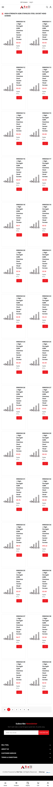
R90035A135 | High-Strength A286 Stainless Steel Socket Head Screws (20, 583)
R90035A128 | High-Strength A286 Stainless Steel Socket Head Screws (20, 445)
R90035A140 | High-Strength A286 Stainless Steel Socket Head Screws (46, 675)
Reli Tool (19, 777)
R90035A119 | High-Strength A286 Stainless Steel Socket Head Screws (46, 215)
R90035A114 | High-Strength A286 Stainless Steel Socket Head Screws (20, 123)
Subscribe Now (43, 737)
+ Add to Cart (19, 52)
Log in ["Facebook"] (31, 2)
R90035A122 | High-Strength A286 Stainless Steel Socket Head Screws (20, 307)
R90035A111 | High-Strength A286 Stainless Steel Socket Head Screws (46, 31)
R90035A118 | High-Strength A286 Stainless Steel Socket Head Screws (20, 215)
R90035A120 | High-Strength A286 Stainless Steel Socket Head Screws (20, 261)
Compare (24, 2)
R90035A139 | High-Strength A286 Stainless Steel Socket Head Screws (20, 675)
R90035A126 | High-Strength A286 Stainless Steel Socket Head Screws (20, 399)
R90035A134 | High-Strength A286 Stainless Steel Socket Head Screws (46, 537)
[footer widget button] (26, 750)
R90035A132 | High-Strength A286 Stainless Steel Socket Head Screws (46, 491)
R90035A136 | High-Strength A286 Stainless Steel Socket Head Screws (46, 583)
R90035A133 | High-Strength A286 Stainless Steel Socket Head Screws (20, 537)
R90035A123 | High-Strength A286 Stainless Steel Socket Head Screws (46, 307)
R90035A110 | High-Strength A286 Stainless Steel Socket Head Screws (20, 31)
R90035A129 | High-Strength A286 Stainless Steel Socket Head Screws (46, 445)
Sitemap (42, 777)
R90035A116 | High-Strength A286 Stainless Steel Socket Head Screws (20, 169)
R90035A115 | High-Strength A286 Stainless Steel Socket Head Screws (46, 123)
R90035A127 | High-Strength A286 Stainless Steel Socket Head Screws (46, 399)
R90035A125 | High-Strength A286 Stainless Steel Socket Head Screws (46, 353)
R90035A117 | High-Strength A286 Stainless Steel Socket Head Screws (46, 169)
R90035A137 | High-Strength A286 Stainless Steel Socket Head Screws (20, 629)
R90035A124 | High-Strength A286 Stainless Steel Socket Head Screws (20, 353)
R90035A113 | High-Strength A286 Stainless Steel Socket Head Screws (46, 77)
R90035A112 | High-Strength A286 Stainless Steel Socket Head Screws (20, 77)
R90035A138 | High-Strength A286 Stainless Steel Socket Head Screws (46, 629)
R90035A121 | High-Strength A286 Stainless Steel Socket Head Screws (46, 261)
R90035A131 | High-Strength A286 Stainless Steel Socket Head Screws (20, 491)
